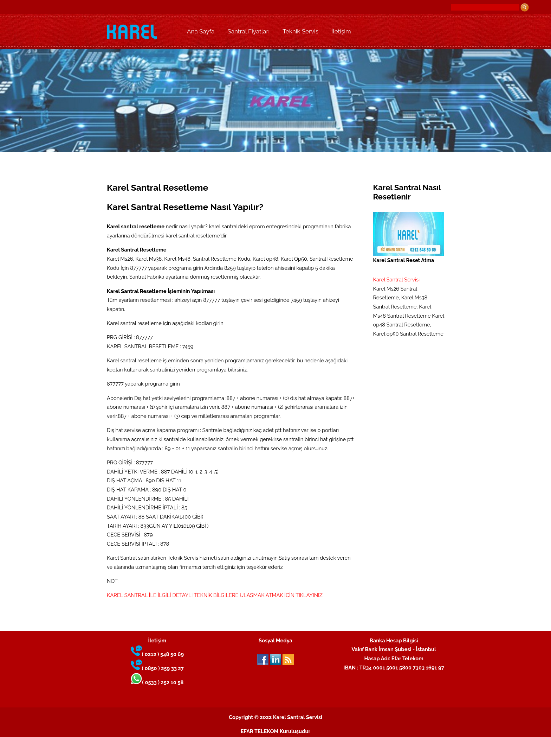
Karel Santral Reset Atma (409, 237)
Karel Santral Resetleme (157, 188)
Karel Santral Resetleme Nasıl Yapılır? (185, 207)
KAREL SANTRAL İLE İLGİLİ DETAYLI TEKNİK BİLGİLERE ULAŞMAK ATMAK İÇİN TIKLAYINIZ (215, 595)
